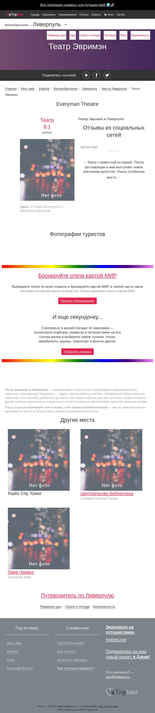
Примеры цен (56, 35)
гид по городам (108, 706)
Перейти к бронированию (77, 300)
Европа (44, 88)
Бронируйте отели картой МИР (77, 275)
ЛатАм (121, 14)
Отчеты (84, 14)
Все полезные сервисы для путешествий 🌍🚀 (77, 5)
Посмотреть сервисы (77, 351)
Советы (96, 14)
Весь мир (27, 88)
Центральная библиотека (107, 493)
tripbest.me (116, 639)
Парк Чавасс (21, 572)
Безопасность (140, 35)
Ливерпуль (89, 88)
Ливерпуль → (50, 24)
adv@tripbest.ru (118, 677)
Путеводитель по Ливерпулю (77, 595)
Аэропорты (49, 14)
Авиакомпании (67, 14)
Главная (11, 88)
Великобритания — (19, 24)
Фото (123, 35)
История (109, 35)
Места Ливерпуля (114, 88)
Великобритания (66, 88)
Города (35, 14)
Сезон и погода (90, 35)
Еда (72, 35)
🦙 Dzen (109, 14)
